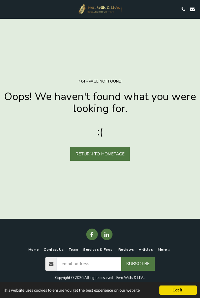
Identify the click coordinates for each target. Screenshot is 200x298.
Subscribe (138, 264)
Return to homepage (100, 154)
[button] (7, 9)
